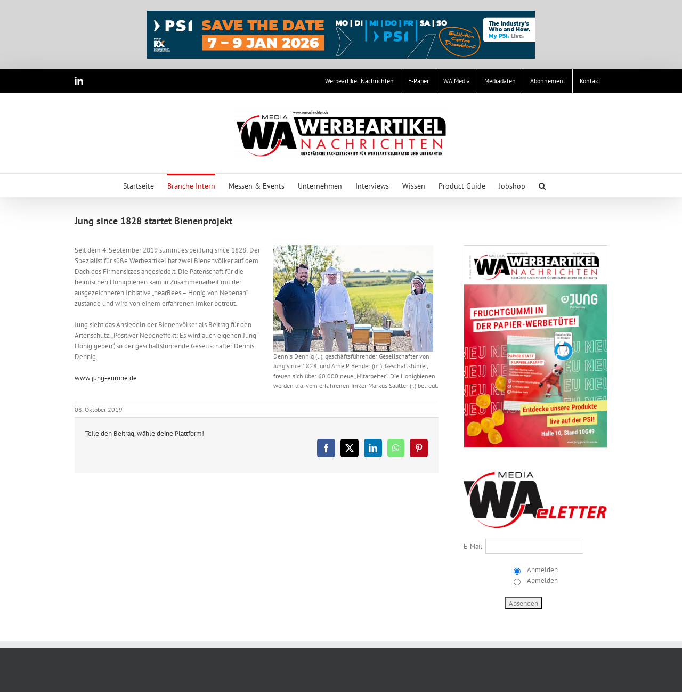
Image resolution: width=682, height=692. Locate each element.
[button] (542, 185)
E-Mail (473, 546)
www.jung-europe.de (106, 377)
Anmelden (541, 569)
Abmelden (541, 580)
